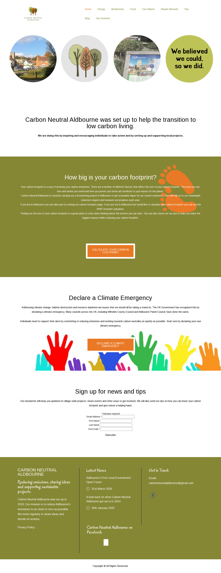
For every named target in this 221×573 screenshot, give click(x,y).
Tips (186, 9)
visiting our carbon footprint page (85, 204)
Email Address (94, 416)
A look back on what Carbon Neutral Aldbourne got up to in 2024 (108, 499)
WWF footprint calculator (110, 209)
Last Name (94, 425)
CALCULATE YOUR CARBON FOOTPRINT (110, 251)
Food (133, 9)
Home (88, 9)
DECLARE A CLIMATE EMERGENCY (110, 345)
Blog (87, 18)
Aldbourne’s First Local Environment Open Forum (108, 480)
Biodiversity (117, 9)
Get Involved (103, 18)
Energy (101, 9)
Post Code (94, 429)
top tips (173, 213)
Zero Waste (148, 9)
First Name (94, 421)
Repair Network (169, 9)
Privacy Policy (26, 527)
